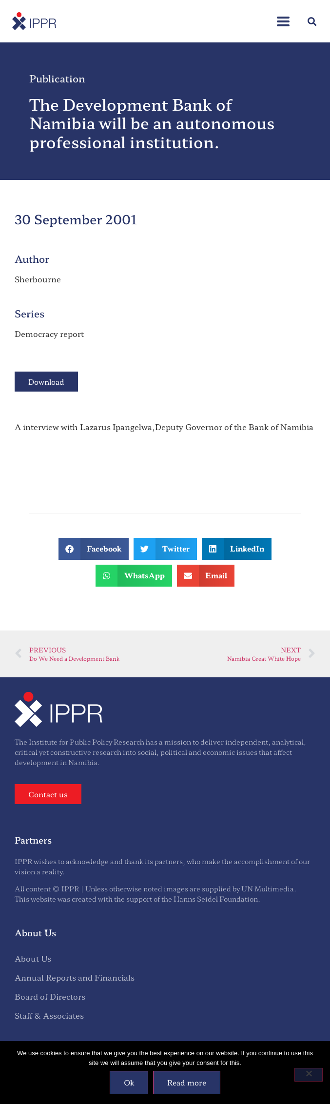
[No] (308, 1075)
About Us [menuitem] (33, 958)
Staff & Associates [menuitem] (49, 1015)
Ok (129, 1082)
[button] (312, 21)
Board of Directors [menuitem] (50, 996)
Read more (186, 1082)
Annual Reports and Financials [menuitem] (75, 977)
